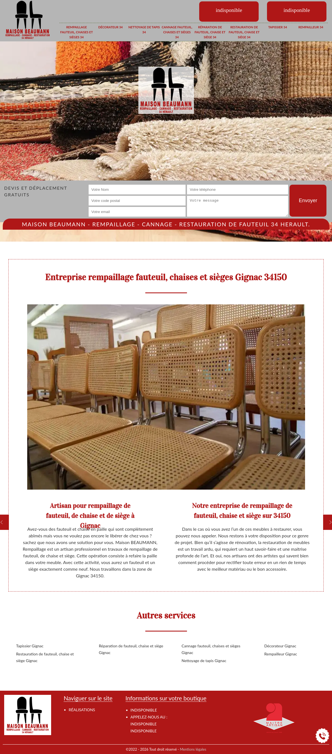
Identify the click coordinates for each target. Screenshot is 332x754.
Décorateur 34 (110, 27)
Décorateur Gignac (280, 645)
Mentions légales (193, 749)
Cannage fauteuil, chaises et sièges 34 (177, 32)
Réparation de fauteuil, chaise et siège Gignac (131, 649)
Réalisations (82, 709)
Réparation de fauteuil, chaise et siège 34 (209, 32)
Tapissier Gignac (29, 645)
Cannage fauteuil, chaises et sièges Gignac (211, 649)
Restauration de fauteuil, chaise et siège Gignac (45, 657)
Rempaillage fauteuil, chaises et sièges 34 (76, 32)
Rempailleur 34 (310, 27)
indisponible (144, 724)
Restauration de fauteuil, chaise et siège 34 (244, 32)
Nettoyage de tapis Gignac (204, 660)
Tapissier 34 (277, 27)
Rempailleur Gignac (280, 654)
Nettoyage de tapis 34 (144, 29)
